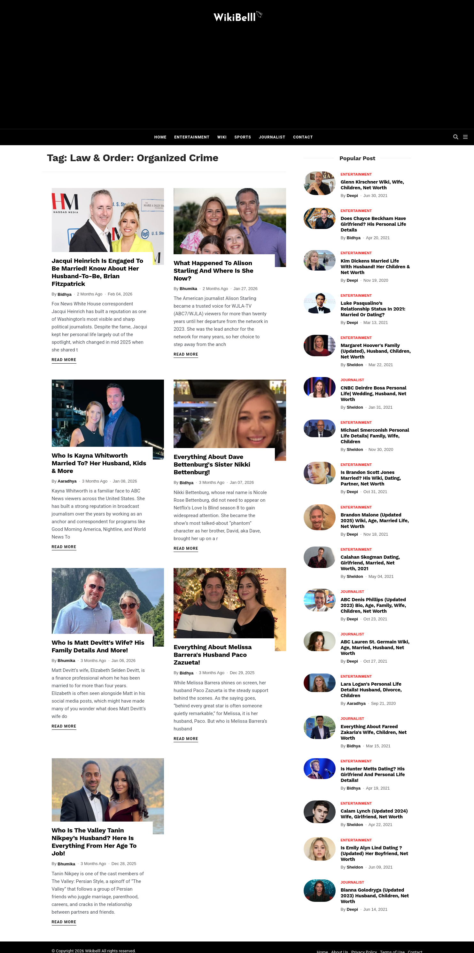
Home (160, 137)
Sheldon (355, 364)
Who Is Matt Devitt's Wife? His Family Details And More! (98, 646)
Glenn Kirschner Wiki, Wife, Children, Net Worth (372, 185)
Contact (303, 137)
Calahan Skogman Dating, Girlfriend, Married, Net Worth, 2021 (370, 562)
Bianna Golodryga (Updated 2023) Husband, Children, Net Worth (375, 895)
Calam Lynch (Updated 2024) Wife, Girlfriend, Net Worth (374, 814)
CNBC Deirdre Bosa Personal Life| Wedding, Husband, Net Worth (374, 393)
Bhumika (188, 288)
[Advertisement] (243, 81)
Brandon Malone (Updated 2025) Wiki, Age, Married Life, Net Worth (375, 520)
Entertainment (192, 137)
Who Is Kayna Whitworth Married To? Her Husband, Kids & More (99, 463)
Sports (243, 137)
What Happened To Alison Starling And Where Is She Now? (213, 270)
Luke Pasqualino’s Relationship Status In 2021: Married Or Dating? (373, 309)
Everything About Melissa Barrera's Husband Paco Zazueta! (213, 654)
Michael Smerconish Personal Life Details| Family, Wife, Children (375, 436)
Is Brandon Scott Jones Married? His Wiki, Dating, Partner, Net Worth (371, 478)
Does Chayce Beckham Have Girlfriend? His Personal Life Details (373, 224)
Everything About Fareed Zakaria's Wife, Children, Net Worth (374, 732)
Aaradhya (67, 481)
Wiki (222, 137)
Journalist (272, 137)
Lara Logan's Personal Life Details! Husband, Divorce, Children (371, 689)
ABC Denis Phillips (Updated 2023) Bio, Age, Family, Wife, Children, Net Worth (373, 605)
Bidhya (64, 294)
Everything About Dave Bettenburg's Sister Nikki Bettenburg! (212, 464)
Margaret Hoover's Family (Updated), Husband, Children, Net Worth (376, 351)
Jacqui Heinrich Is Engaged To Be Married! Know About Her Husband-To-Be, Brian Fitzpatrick (97, 272)
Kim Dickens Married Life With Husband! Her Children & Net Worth (375, 266)
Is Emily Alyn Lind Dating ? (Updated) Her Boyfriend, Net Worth (374, 853)
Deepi (352, 195)
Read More (64, 360)
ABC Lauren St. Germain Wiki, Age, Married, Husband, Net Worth (375, 647)
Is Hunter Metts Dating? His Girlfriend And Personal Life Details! (373, 774)
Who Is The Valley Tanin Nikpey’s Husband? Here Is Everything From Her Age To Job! (94, 841)
